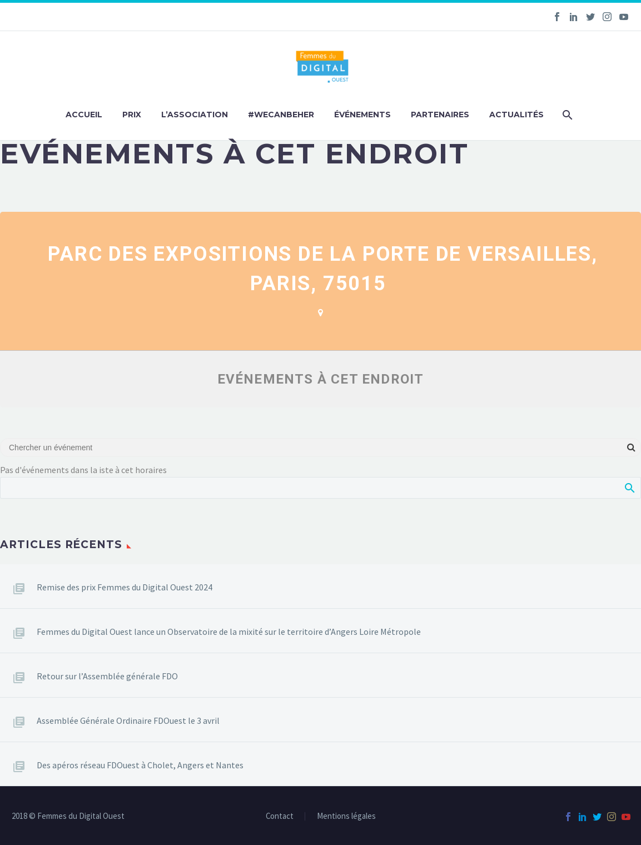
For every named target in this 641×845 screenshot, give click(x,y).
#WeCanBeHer (281, 115)
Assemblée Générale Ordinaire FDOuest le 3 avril (128, 720)
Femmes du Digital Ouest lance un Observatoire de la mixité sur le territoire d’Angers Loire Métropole (229, 631)
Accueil (84, 115)
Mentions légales (346, 816)
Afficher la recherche (629, 487)
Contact (280, 816)
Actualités (516, 115)
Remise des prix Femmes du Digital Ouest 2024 (124, 587)
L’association (194, 115)
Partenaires (440, 115)
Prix (131, 115)
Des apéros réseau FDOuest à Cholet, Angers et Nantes (140, 765)
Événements (362, 115)
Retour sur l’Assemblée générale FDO (107, 676)
